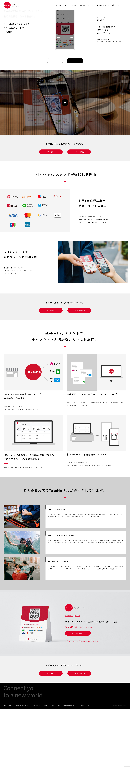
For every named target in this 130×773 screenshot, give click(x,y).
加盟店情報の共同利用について (69, 768)
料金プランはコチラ (78, 696)
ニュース (90, 5)
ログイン (117, 5)
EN (124, 5)
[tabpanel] (33, 446)
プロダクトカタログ (62, 5)
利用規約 (45, 768)
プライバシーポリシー (36, 768)
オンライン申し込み (79, 215)
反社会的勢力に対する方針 (84, 768)
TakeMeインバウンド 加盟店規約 (22, 768)
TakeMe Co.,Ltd (116, 768)
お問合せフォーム (104, 5)
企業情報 (73, 5)
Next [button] (75, 124)
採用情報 (82, 5)
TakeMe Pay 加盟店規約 (8, 768)
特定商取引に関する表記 (55, 768)
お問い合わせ (51, 215)
